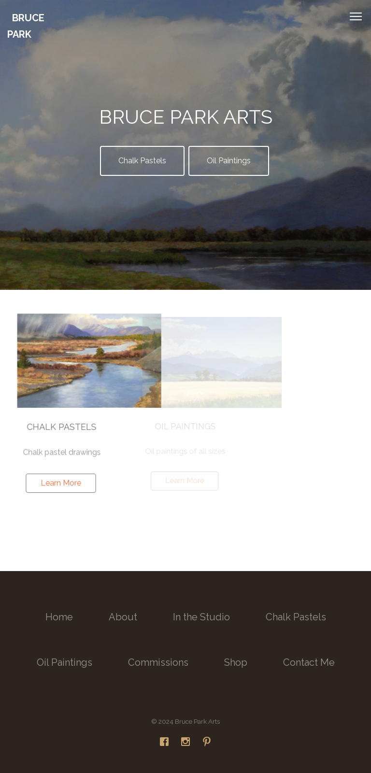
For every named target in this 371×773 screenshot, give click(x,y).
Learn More (61, 482)
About (123, 617)
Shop (235, 662)
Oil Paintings (229, 160)
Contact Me (309, 662)
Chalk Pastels (142, 160)
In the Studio (201, 617)
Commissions (158, 662)
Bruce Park (25, 26)
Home (59, 617)
